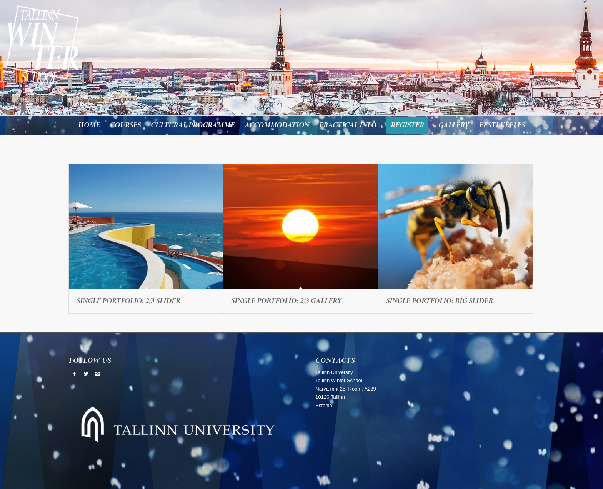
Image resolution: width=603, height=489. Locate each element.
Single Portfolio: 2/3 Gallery (286, 301)
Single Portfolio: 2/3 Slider (128, 301)
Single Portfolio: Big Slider (439, 301)
